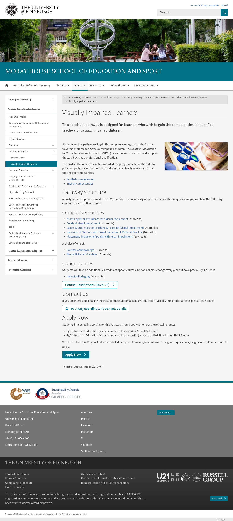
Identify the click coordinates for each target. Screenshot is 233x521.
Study (129, 97)
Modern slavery (14, 487)
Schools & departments (205, 5)
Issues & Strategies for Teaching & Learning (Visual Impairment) (105, 227)
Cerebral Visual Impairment (83, 223)
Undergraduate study (19, 99)
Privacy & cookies (15, 478)
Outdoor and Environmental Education (27, 186)
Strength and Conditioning (21, 220)
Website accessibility (93, 474)
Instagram (87, 432)
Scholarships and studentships (24, 242)
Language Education (18, 170)
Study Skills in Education (82, 254)
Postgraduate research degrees (25, 250)
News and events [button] (145, 85)
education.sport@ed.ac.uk (21, 445)
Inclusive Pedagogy (78, 276)
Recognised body (121, 498)
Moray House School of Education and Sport (98, 97)
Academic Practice (17, 116)
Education (14, 145)
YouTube (86, 445)
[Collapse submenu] (54, 109)
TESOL (12, 226)
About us (86, 412)
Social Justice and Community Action (27, 198)
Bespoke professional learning (31, 85)
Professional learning (19, 269)
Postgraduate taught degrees (24, 108)
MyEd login (218, 498)
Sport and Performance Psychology (26, 214)
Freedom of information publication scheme (108, 478)
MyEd (224, 5)
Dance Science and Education (23, 132)
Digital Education (17, 138)
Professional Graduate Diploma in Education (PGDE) (25, 235)
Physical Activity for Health (22, 192)
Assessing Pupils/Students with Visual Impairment (97, 219)
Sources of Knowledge (80, 250)
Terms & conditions (17, 474)
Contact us (166, 412)
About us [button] (61, 85)
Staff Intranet (89, 451)
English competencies (80, 183)
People (85, 419)
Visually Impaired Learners (24, 163)
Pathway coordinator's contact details (95, 308)
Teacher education (18, 260)
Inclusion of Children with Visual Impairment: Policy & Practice (104, 232)
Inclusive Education (18, 151)
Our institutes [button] (118, 85)
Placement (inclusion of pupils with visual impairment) (100, 236)
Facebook (87, 425)
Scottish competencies (80, 179)
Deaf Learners (18, 157)
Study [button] (79, 85)
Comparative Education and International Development (29, 124)
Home (67, 97)
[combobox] (189, 12)
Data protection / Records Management (105, 483)
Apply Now (76, 354)
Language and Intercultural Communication (22, 178)
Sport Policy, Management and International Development (23, 206)
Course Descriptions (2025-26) (90, 284)
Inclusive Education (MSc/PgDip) (189, 97)
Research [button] (96, 85)
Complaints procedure (19, 483)
